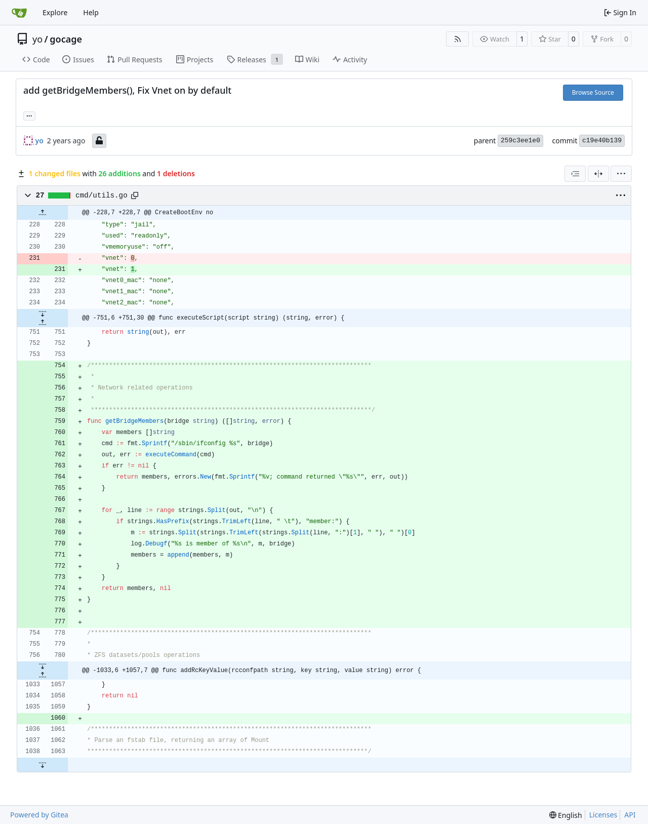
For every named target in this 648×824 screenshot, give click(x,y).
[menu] (621, 174)
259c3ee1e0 (520, 140)
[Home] (19, 13)
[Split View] (598, 174)
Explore (55, 12)
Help (91, 12)
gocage (66, 39)
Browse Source (593, 92)
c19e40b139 (602, 140)
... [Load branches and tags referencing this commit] (29, 115)
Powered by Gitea (39, 814)
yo (37, 39)
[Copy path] (135, 195)
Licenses (603, 814)
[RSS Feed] (457, 39)
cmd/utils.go (101, 195)
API (629, 814)
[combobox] (575, 174)
